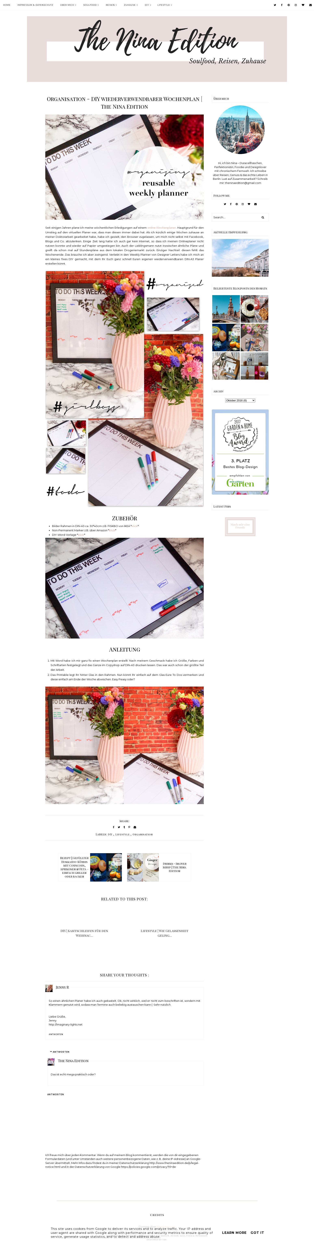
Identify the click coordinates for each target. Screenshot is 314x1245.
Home (7, 5)
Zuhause (130, 5)
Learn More (234, 1233)
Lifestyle (163, 5)
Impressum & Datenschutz (35, 5)
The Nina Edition (73, 1061)
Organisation (143, 834)
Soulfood (90, 5)
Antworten (56, 1034)
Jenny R (62, 987)
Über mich (67, 5)
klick (135, 526)
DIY (147, 5)
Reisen (110, 5)
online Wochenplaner (161, 227)
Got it (257, 1233)
